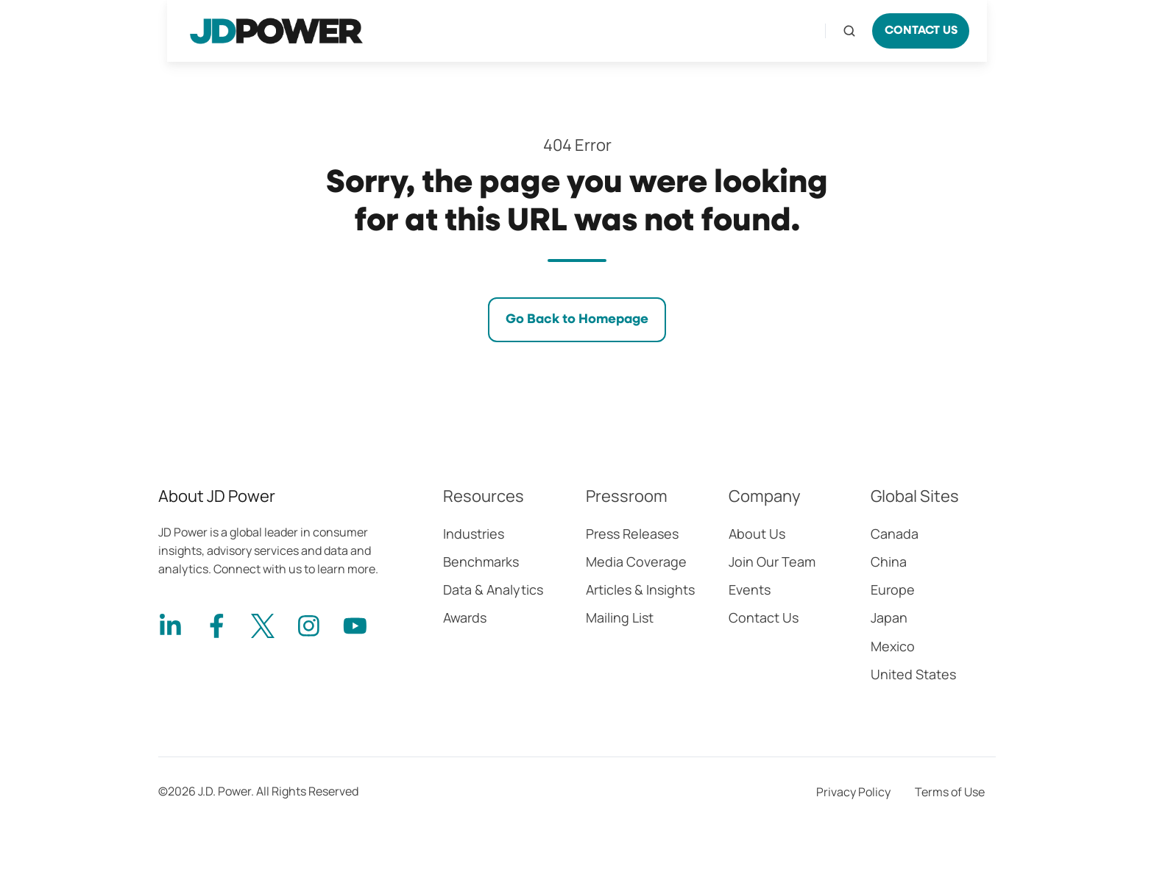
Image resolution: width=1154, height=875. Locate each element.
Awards (464, 617)
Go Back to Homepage (577, 319)
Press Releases (632, 533)
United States (913, 674)
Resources (483, 496)
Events (750, 589)
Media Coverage (636, 561)
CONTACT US (921, 31)
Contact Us (764, 617)
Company (765, 496)
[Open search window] (849, 31)
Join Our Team (772, 561)
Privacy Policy (853, 792)
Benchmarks (481, 561)
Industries (473, 533)
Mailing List (620, 617)
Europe (893, 589)
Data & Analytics (493, 589)
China (889, 561)
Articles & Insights (640, 589)
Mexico (893, 646)
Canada (894, 533)
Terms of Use (950, 792)
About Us (757, 533)
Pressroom (627, 496)
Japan (889, 617)
